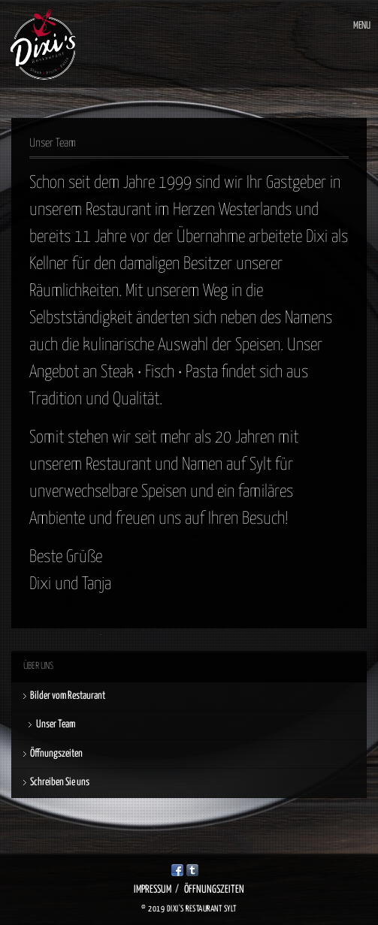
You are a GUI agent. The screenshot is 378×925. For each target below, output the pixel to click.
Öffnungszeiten (56, 753)
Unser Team (55, 724)
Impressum (152, 889)
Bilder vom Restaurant (67, 696)
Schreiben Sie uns (59, 782)
